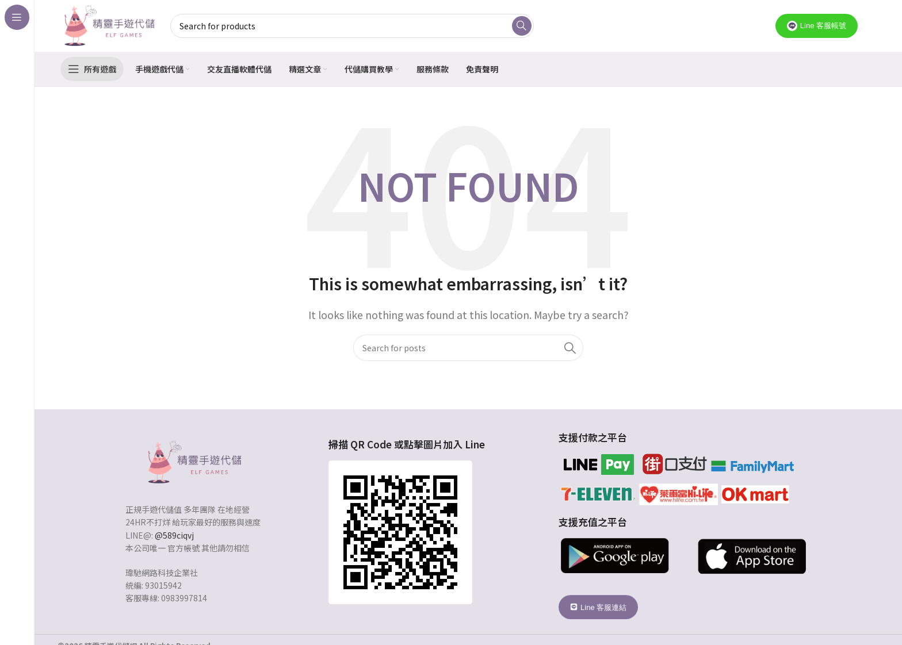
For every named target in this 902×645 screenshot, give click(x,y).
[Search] (468, 348)
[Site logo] (108, 24)
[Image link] (193, 461)
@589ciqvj (174, 535)
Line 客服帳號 (816, 26)
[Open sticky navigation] (92, 68)
